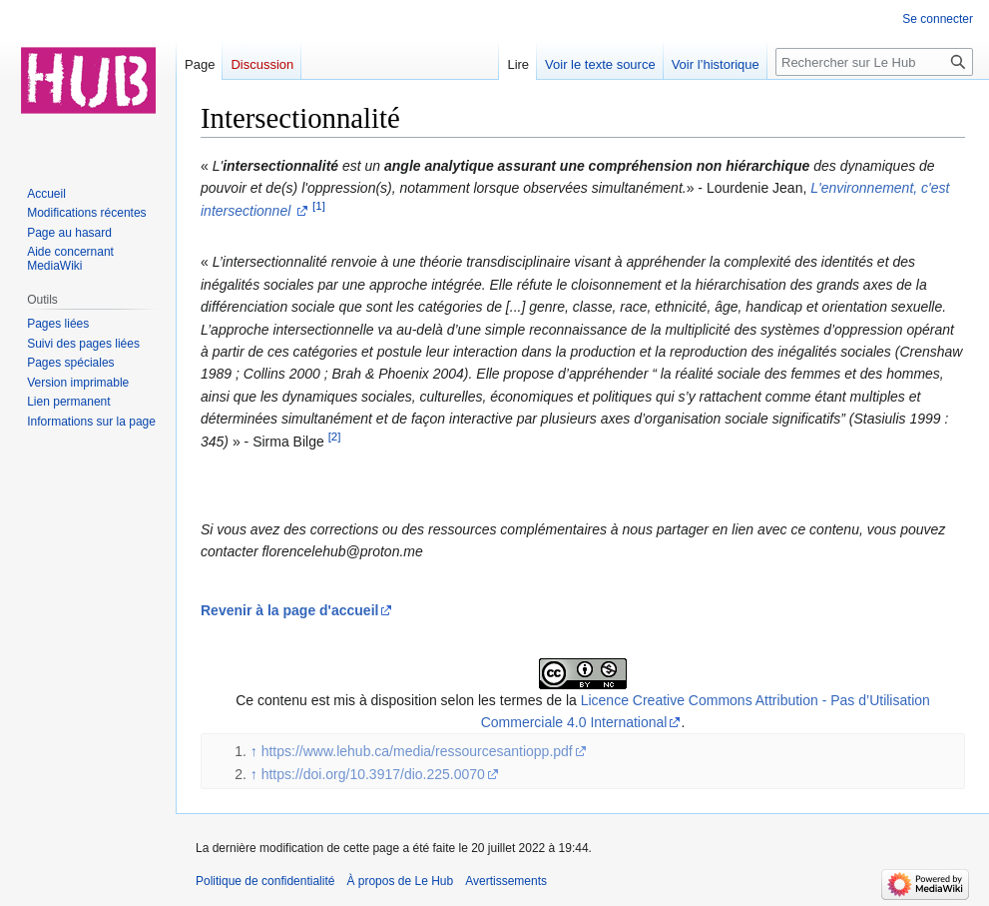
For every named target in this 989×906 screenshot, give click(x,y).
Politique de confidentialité (265, 881)
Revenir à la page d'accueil (289, 610)
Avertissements (506, 881)
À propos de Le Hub (399, 881)
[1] (318, 205)
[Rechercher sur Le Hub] (874, 62)
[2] (334, 436)
